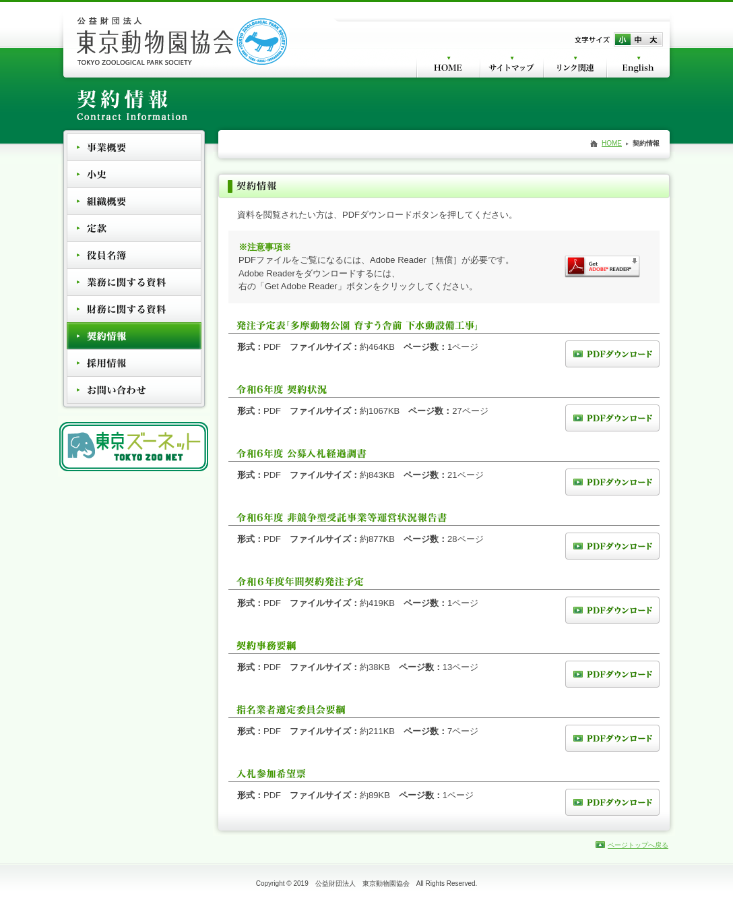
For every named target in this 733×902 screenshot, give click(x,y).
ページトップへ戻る (638, 845)
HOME (612, 143)
